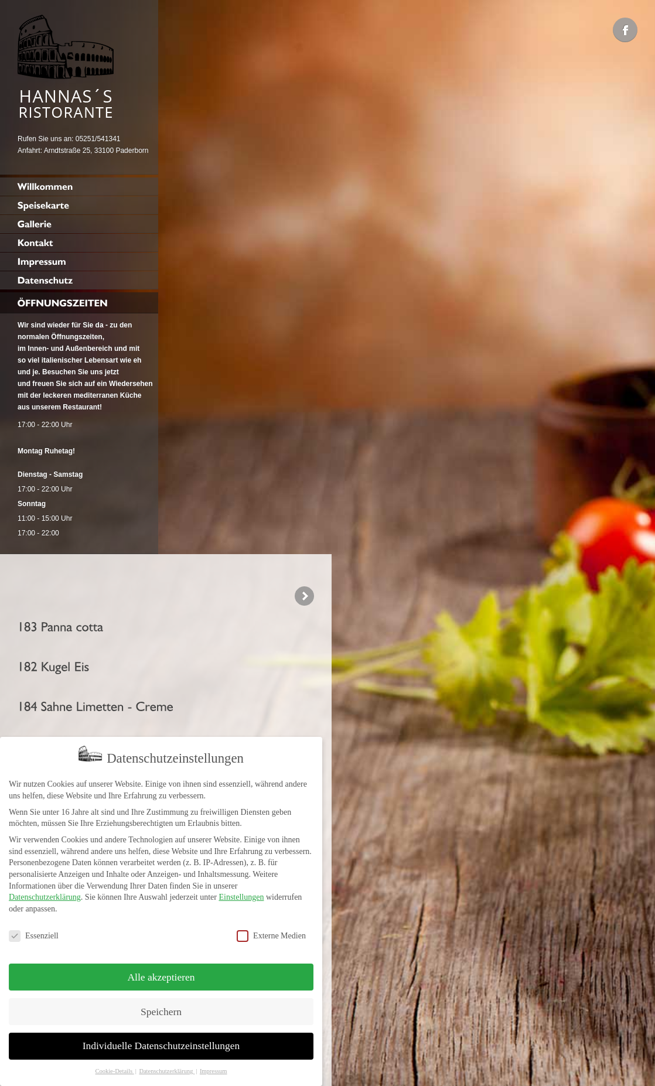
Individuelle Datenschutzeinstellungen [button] (161, 1040)
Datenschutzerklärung (45, 891)
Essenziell (34, 929)
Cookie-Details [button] (114, 1065)
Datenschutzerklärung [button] (167, 1065)
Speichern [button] (161, 1006)
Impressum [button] (213, 1065)
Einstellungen (241, 891)
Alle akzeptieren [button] (161, 971)
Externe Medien (271, 929)
